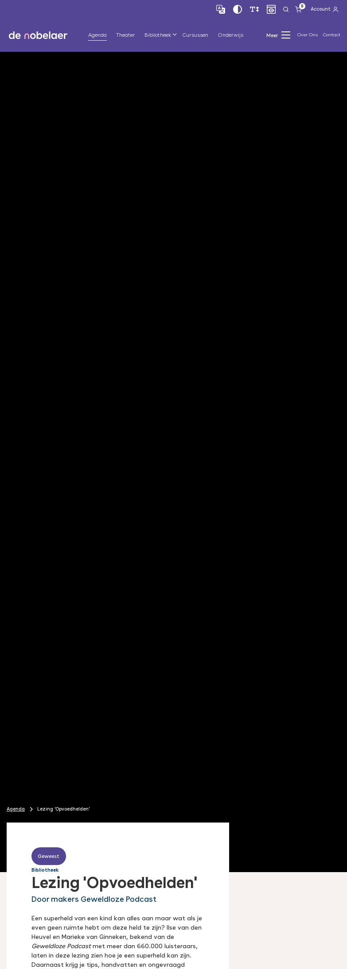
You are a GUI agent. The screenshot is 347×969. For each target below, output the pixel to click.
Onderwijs (230, 35)
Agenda (97, 35)
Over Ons (307, 35)
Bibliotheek (157, 35)
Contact (331, 35)
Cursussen (195, 35)
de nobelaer (38, 35)
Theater (125, 35)
